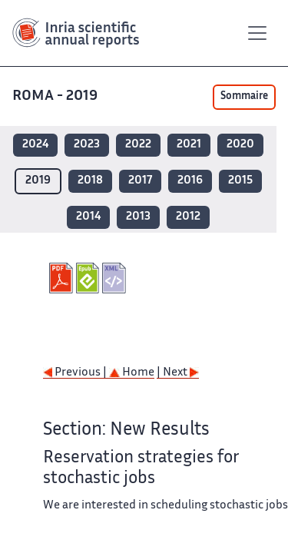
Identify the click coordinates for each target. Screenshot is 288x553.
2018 (90, 181)
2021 (189, 145)
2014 (88, 217)
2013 (138, 217)
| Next (178, 373)
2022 (138, 145)
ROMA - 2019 (56, 96)
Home (131, 373)
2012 (188, 217)
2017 (140, 181)
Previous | (76, 373)
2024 (35, 145)
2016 (190, 181)
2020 (240, 145)
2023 (87, 145)
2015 (240, 181)
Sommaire (244, 96)
